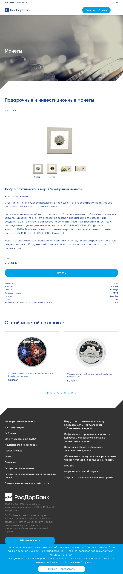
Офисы (9, 456)
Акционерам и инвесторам (21, 445)
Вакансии (10, 462)
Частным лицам (14, 427)
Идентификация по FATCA (21, 439)
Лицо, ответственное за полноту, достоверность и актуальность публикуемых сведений (84, 425)
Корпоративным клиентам (20, 421)
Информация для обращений (81, 471)
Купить (61, 272)
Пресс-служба (14, 450)
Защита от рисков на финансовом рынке (88, 477)
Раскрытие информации (19, 468)
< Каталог (10, 110)
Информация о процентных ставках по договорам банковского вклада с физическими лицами (88, 438)
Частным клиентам (15, 2)
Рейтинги (10, 433)
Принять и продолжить (61, 569)
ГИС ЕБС (69, 465)
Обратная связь (30, 540)
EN (117, 2)
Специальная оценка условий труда (27, 483)
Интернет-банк (96, 10)
